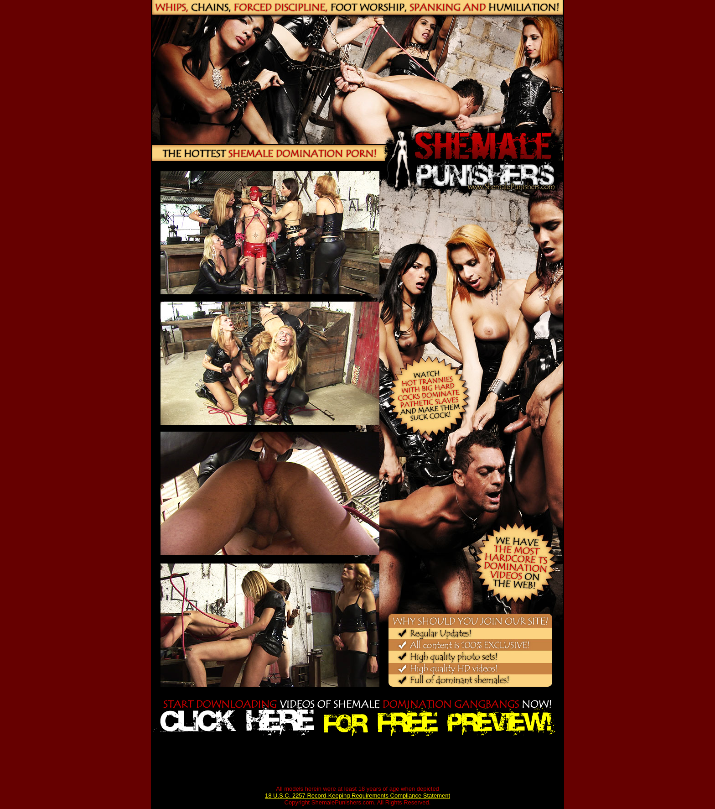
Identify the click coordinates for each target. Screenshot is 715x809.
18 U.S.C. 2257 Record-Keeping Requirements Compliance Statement (357, 795)
